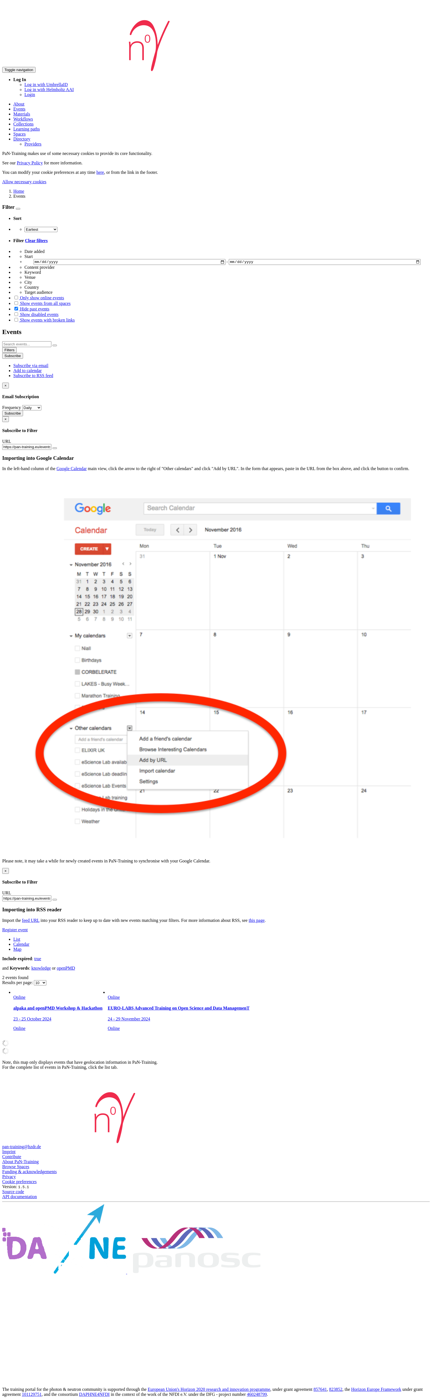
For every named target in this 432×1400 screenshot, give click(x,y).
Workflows (23, 119)
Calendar (21, 944)
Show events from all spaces (42, 304)
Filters (9, 351)
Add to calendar (27, 371)
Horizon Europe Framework (376, 1390)
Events (19, 109)
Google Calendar (72, 469)
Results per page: (18, 983)
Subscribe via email (30, 366)
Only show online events (38, 298)
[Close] (5, 386)
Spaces (19, 134)
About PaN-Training (20, 1162)
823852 (335, 1390)
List (16, 939)
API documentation (19, 1197)
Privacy (9, 1177)
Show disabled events (36, 315)
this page (257, 921)
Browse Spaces (15, 1167)
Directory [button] (21, 139)
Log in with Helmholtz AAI (49, 89)
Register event (15, 930)
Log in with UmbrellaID (46, 84)
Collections (23, 124)
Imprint (9, 1152)
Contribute (11, 1157)
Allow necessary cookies (24, 181)
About (18, 104)
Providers (32, 144)
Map (17, 949)
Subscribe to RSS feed (33, 376)
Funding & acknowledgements (29, 1172)
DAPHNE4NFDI (94, 1395)
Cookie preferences (19, 1182)
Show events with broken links (44, 320)
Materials (21, 114)
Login (29, 94)
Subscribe (12, 357)
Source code (13, 1192)
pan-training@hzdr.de (21, 1147)
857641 (320, 1390)
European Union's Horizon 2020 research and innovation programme (209, 1390)
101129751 (32, 1395)
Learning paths (26, 129)
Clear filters (36, 240)
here (100, 172)
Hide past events (31, 309)
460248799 (257, 1395)
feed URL (30, 921)
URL (6, 442)
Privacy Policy (30, 162)
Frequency (11, 408)
